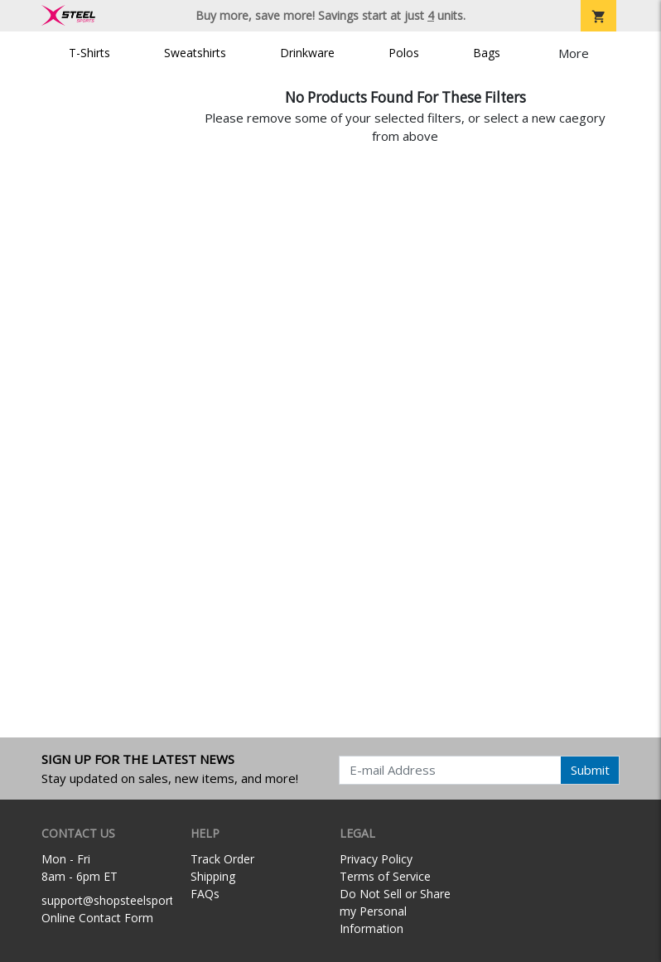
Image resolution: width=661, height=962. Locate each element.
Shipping (213, 876)
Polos (403, 52)
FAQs (205, 894)
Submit (590, 769)
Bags (486, 52)
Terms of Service (385, 876)
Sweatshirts (195, 52)
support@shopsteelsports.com (123, 900)
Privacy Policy (376, 859)
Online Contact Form (97, 918)
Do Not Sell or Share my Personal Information (395, 911)
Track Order (222, 859)
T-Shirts (89, 52)
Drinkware (307, 52)
